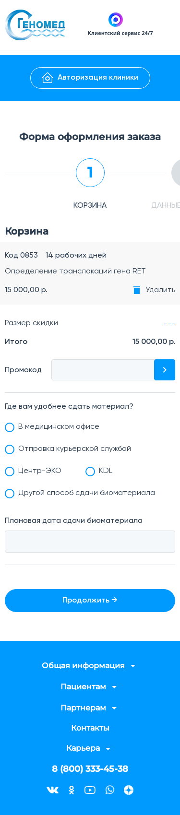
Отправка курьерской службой (74, 449)
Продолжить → (90, 600)
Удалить (160, 290)
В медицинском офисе (58, 427)
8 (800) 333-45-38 (90, 769)
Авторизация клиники (90, 77)
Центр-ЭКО (39, 471)
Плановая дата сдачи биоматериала (74, 521)
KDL (105, 471)
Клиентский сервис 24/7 (120, 32)
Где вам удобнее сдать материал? (69, 407)
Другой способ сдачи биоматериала (86, 493)
